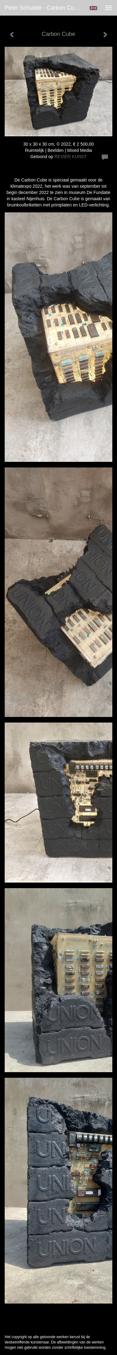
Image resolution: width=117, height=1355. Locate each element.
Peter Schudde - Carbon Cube (42, 8)
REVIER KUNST (70, 156)
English (93, 8)
